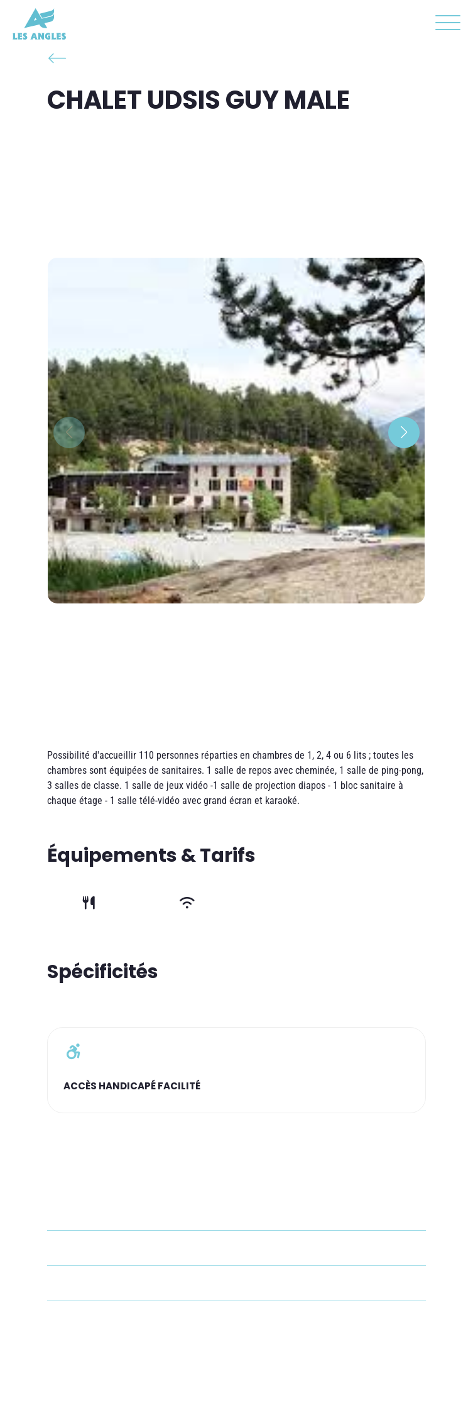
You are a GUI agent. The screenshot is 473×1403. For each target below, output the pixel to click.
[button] (444, 25)
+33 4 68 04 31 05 (111, 1248)
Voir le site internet (114, 1318)
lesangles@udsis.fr (113, 1283)
